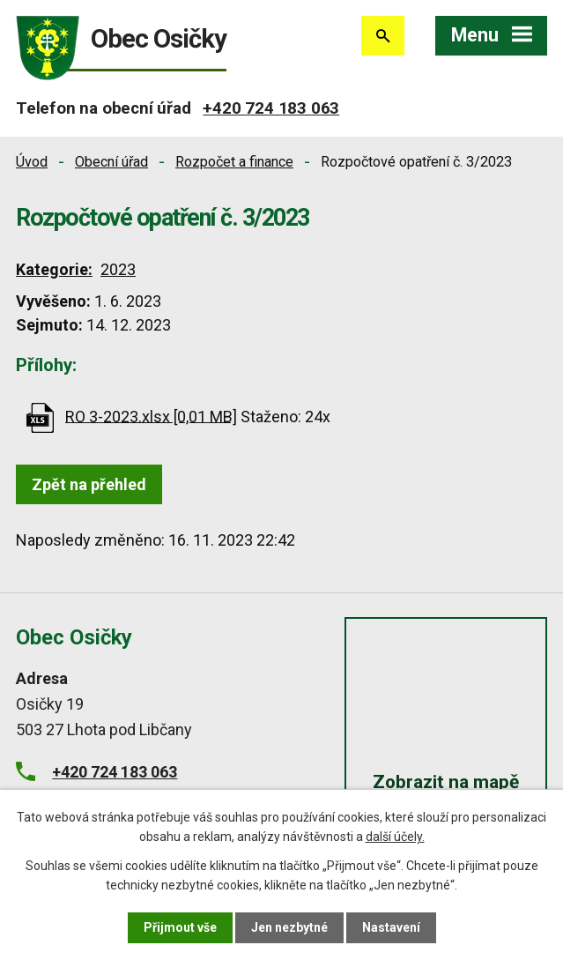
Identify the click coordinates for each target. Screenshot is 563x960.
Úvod (32, 161)
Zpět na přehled (89, 484)
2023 (118, 269)
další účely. (395, 837)
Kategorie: (54, 269)
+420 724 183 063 (271, 108)
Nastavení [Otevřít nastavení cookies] (391, 927)
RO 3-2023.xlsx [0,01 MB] (151, 415)
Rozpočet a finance (234, 161)
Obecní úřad (111, 161)
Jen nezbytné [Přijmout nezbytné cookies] (289, 927)
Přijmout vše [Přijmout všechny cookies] (180, 927)
